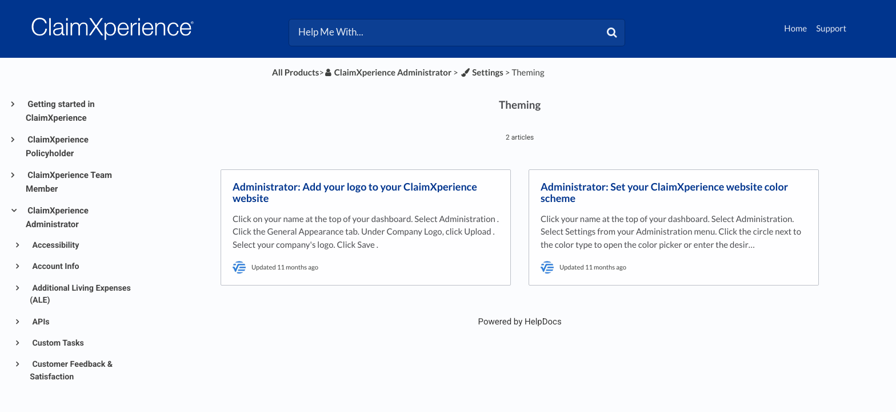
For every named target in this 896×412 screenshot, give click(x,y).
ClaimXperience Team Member (69, 182)
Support (831, 28)
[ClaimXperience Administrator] (387, 73)
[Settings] (481, 73)
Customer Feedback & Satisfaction (71, 370)
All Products (295, 73)
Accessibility (54, 245)
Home (795, 28)
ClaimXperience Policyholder (57, 146)
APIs (40, 322)
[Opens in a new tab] (520, 321)
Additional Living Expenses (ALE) (80, 294)
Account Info (54, 266)
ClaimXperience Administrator (57, 217)
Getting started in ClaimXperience (60, 111)
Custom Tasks (57, 343)
